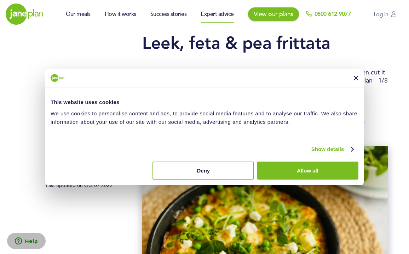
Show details (327, 149)
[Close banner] (355, 77)
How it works (120, 14)
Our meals (78, 14)
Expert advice (217, 14)
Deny (203, 171)
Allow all (307, 171)
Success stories (168, 14)
